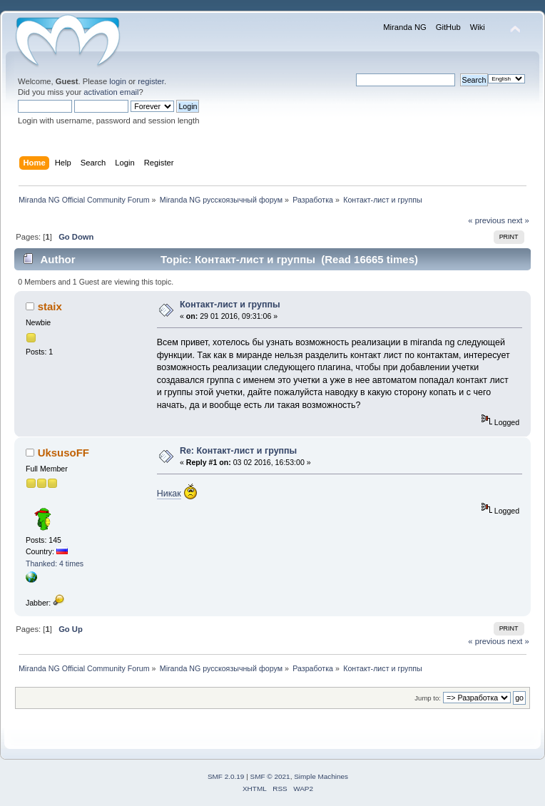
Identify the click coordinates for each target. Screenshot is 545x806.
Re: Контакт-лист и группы (238, 451)
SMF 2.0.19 (226, 776)
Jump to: (427, 698)
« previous (486, 220)
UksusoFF (63, 453)
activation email (110, 92)
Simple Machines (321, 776)
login (117, 81)
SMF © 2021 (270, 776)
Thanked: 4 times (54, 563)
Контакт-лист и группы (230, 305)
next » (518, 220)
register (151, 81)
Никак (169, 494)
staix (50, 306)
